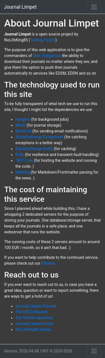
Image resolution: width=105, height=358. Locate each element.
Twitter (36, 40)
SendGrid (23, 131)
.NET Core (24, 160)
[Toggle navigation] (94, 7)
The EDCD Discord (31, 312)
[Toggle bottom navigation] (94, 351)
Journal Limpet (20, 7)
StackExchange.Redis (34, 148)
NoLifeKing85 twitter (33, 329)
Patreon (48, 263)
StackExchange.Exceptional (39, 137)
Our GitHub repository (34, 318)
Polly (19, 154)
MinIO (20, 125)
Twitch (49, 40)
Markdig (22, 172)
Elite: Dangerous (47, 55)
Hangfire (22, 119)
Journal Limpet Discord (35, 306)
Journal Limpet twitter (34, 323)
